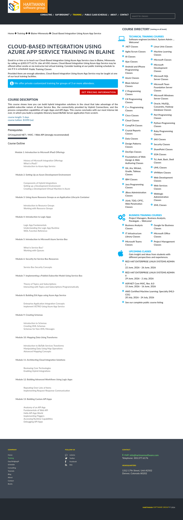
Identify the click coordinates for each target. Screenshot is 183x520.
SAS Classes (160, 139)
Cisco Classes (132, 115)
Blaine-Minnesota (39, 33)
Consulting (46, 15)
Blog (9, 474)
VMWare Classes (162, 172)
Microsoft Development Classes (160, 67)
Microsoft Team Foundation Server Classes (163, 87)
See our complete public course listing (144, 302)
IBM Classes (131, 179)
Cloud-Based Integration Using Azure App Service (76, 33)
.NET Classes (131, 46)
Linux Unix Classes (163, 46)
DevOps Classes (133, 151)
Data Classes (131, 138)
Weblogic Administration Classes (161, 196)
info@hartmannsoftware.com (144, 455)
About (114, 15)
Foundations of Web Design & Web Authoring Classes (135, 159)
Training (77, 15)
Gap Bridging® (13, 461)
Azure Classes (132, 77)
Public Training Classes (40, 69)
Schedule (11, 465)
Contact (124, 15)
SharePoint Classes (163, 149)
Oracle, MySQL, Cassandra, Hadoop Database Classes (163, 106)
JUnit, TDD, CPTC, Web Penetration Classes (134, 203)
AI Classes (130, 56)
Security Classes (162, 144)
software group (156, 507)
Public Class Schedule (96, 15)
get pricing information (99, 92)
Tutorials (11, 471)
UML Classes (160, 167)
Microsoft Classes (162, 59)
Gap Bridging (62, 15)
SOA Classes (160, 154)
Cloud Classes (132, 120)
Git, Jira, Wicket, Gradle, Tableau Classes (133, 171)
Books (10, 484)
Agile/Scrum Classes (135, 51)
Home (11, 33)
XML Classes (160, 205)
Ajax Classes (131, 61)
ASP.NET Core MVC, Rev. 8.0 (139, 283)
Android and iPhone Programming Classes (135, 69)
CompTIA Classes (133, 125)
